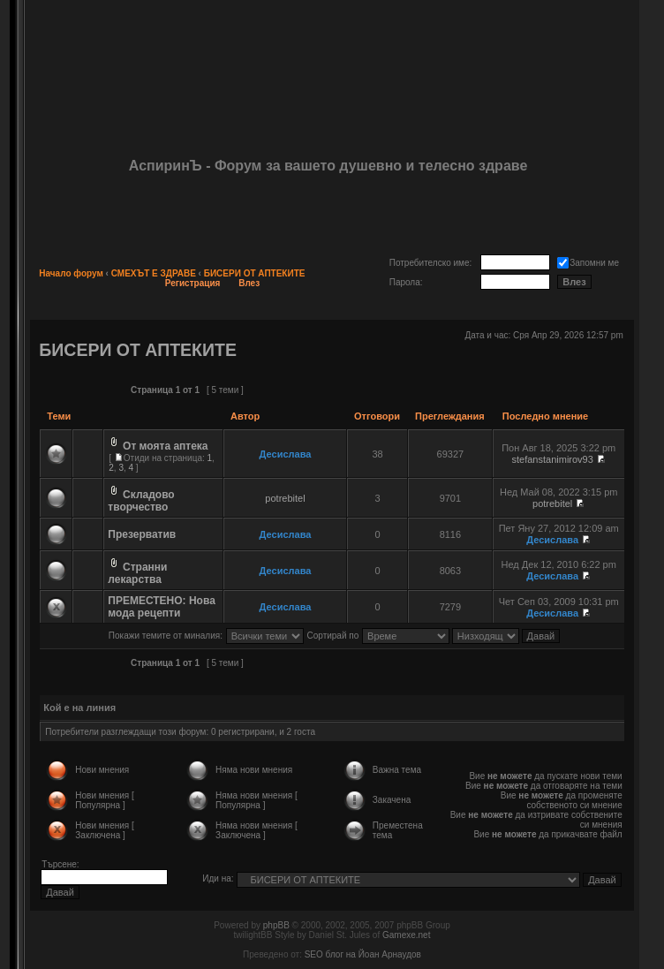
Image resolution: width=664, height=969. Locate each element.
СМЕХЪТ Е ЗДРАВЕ (153, 273)
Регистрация (193, 283)
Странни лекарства (137, 573)
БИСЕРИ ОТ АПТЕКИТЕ (255, 273)
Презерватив (142, 534)
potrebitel (285, 498)
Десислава (286, 454)
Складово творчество (141, 500)
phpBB (276, 925)
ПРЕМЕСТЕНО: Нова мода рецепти (161, 606)
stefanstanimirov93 (552, 459)
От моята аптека (165, 446)
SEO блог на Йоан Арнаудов (363, 954)
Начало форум (71, 273)
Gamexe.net (406, 935)
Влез (249, 283)
